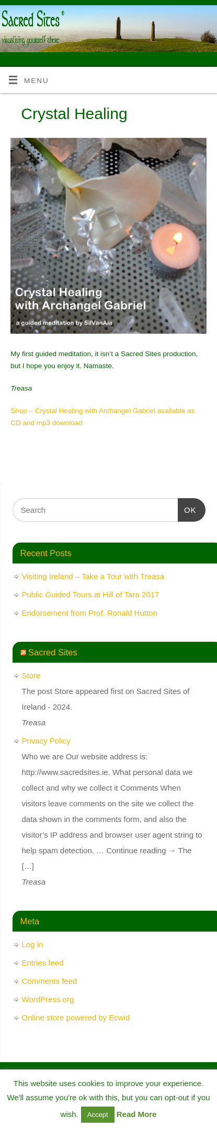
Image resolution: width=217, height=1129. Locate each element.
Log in (32, 944)
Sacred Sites (52, 652)
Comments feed (49, 981)
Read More (137, 1114)
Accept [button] (97, 1115)
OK (187, 508)
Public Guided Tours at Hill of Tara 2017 (90, 594)
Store (31, 675)
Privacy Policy (46, 740)
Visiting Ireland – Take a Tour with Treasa (93, 576)
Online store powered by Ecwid (76, 1017)
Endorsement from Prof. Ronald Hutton (89, 612)
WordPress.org (48, 999)
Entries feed (43, 962)
